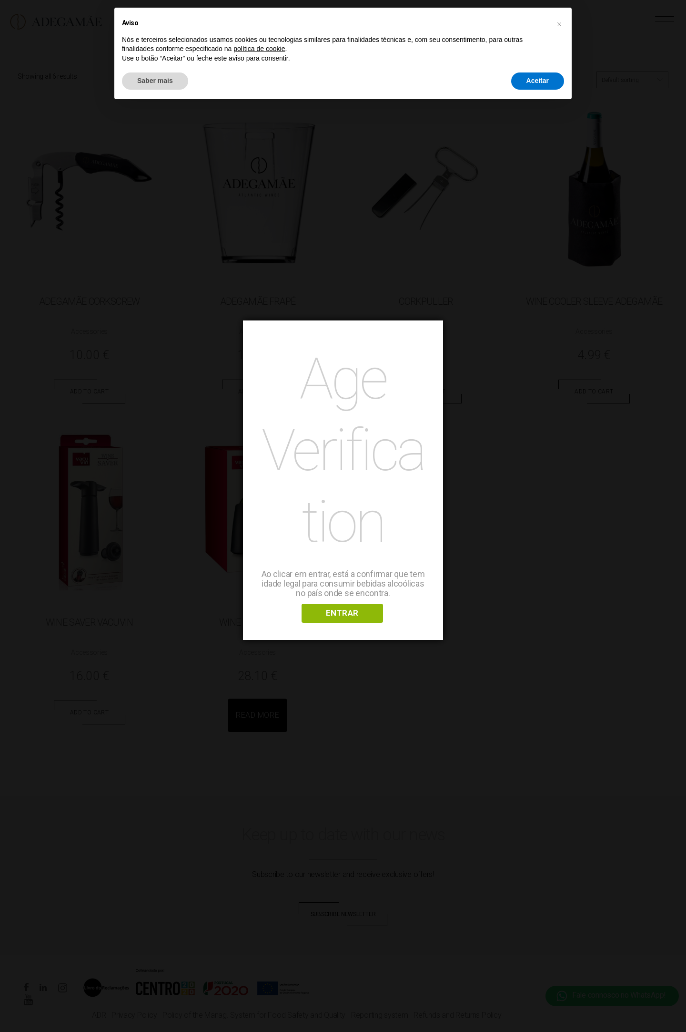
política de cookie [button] (259, 48)
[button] (559, 23)
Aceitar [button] (537, 80)
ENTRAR (342, 613)
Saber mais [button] (155, 80)
